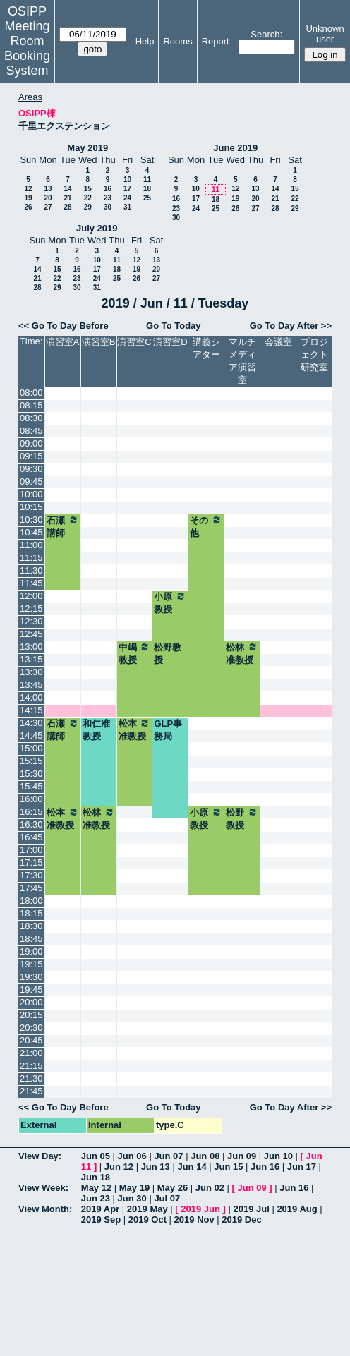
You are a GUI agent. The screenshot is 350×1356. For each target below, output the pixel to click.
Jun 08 (205, 1156)
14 (67, 189)
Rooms (177, 41)
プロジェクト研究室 (314, 355)
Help (145, 41)
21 (67, 198)
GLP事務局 (168, 729)
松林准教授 (242, 653)
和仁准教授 (96, 729)
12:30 (31, 621)
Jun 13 (155, 1166)
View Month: (45, 1209)
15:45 (31, 786)
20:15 (31, 1015)
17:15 (31, 862)
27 (48, 207)
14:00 (31, 697)
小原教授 (170, 603)
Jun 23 (95, 1198)
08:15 (31, 405)
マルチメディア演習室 (242, 361)
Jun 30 (132, 1198)
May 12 (96, 1187)
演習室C (134, 342)
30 (107, 207)
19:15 (31, 964)
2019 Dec (241, 1219)
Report (215, 41)
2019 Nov (194, 1219)
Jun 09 (241, 1156)
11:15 (31, 557)
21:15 (31, 1065)
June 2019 (235, 148)
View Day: (39, 1156)
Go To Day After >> (291, 325)
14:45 (31, 735)
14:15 (31, 710)
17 (127, 189)
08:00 (31, 392)
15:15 (31, 761)
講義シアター (206, 348)
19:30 (31, 976)
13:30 (31, 672)
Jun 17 (301, 1166)
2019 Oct (147, 1219)
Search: (266, 34)
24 (127, 198)
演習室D (170, 342)
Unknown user (325, 33)
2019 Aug (297, 1209)
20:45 (31, 1040)
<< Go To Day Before (63, 325)
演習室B (99, 342)
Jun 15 (228, 1166)
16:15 (31, 811)
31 (127, 207)
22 (88, 198)
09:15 (31, 456)
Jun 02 (209, 1187)
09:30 (31, 469)
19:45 (31, 989)
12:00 (31, 596)
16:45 (31, 837)
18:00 (31, 900)
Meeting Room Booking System (27, 48)
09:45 (31, 481)
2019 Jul (251, 1209)
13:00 (31, 646)
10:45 (31, 532)
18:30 (31, 926)
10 (127, 179)
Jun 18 (95, 1177)
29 (88, 207)
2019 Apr (100, 1209)
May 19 (134, 1187)
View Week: (43, 1187)
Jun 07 (168, 1156)
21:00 (31, 1053)
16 (107, 189)
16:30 (31, 824)
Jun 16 (265, 1166)
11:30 (31, 570)
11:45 (31, 583)
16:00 (31, 799)
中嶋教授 (135, 653)
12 (28, 189)
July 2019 (97, 228)
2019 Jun (200, 1209)
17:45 (31, 888)
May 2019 (87, 148)
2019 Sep (101, 1219)
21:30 (31, 1078)
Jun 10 (278, 1156)
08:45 (31, 430)
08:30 (31, 418)
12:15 (31, 608)
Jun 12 (118, 1166)
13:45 (31, 684)
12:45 (31, 634)
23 (107, 198)
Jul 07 (167, 1198)
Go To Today (173, 325)
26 (28, 207)
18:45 (31, 938)
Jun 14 (191, 1166)
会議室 (278, 342)
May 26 (172, 1187)
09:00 (31, 443)
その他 (206, 526)
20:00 (31, 1002)
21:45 (31, 1091)
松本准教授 (135, 729)
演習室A (63, 342)
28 (67, 207)
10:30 (31, 519)
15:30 (31, 773)
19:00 (31, 951)
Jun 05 (95, 1156)
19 (28, 198)
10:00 (31, 494)
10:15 (31, 507)
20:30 (31, 1027)
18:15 (31, 913)
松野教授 (167, 653)
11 (147, 179)
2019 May (147, 1209)
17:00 (31, 850)
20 (48, 198)
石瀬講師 (63, 526)
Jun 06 (132, 1156)
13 (48, 189)
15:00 (31, 748)
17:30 (31, 875)
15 (88, 189)
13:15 (31, 659)
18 (147, 189)
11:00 (31, 545)
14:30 (31, 723)
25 (147, 198)
